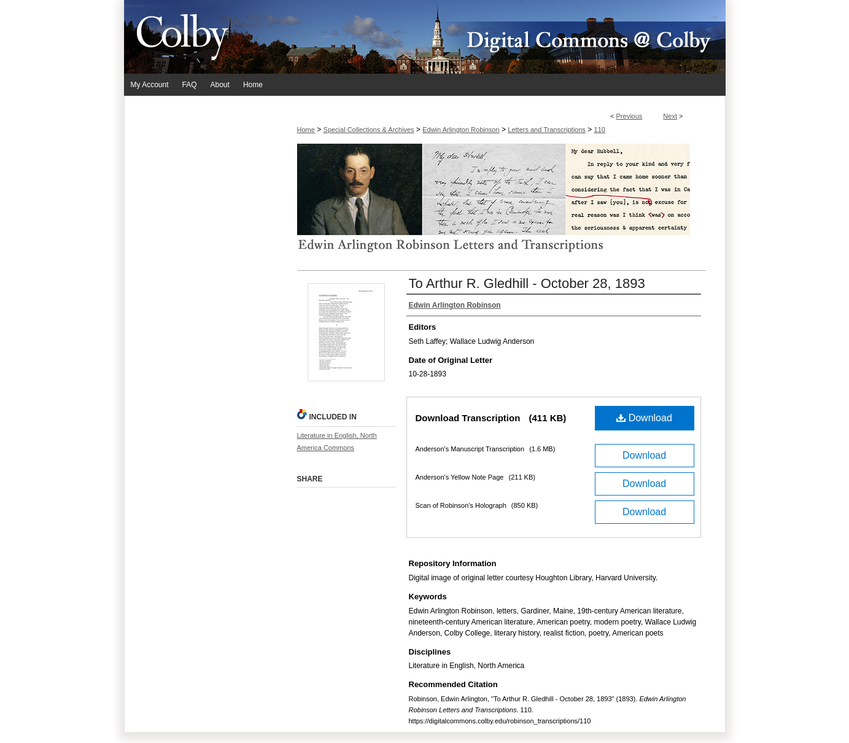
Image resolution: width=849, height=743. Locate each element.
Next (670, 116)
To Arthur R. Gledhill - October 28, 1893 (527, 283)
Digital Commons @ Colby (498, 37)
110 (599, 129)
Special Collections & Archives (369, 129)
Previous (629, 116)
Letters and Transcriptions (547, 129)
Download (644, 418)
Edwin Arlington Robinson (460, 129)
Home (306, 129)
